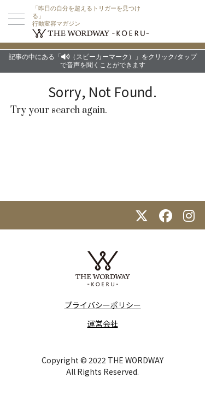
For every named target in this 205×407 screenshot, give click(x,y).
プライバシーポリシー (103, 304)
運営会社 (102, 323)
